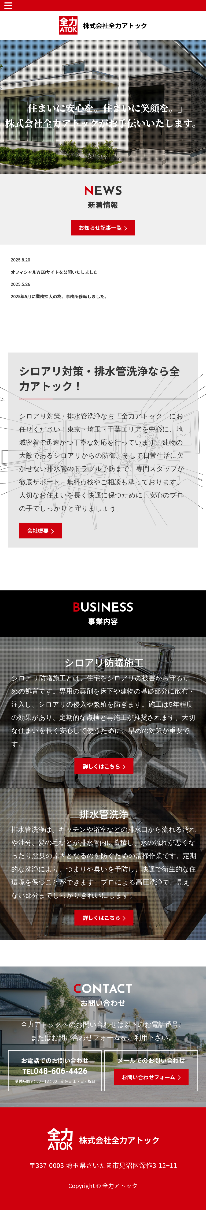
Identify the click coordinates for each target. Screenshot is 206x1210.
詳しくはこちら (101, 766)
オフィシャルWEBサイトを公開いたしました (54, 272)
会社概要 (38, 530)
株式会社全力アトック (103, 25)
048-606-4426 (54, 1071)
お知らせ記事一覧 (100, 227)
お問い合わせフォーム (148, 1077)
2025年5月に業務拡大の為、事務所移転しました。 (60, 296)
